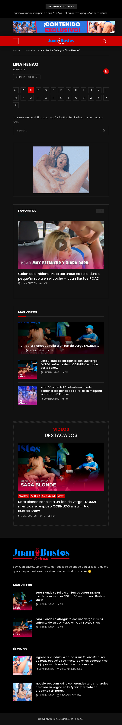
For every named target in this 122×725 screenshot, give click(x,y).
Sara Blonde (48, 496)
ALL (16, 90)
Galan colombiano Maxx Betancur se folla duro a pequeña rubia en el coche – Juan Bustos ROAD (59, 276)
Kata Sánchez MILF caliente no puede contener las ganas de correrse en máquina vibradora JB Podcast (71, 390)
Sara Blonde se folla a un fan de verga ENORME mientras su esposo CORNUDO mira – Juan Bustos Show (57, 506)
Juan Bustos (29, 283)
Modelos (30, 50)
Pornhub (35, 496)
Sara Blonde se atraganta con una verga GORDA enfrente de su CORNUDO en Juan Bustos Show (69, 364)
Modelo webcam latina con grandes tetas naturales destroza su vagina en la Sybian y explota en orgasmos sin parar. (72, 687)
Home (16, 50)
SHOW (61, 496)
